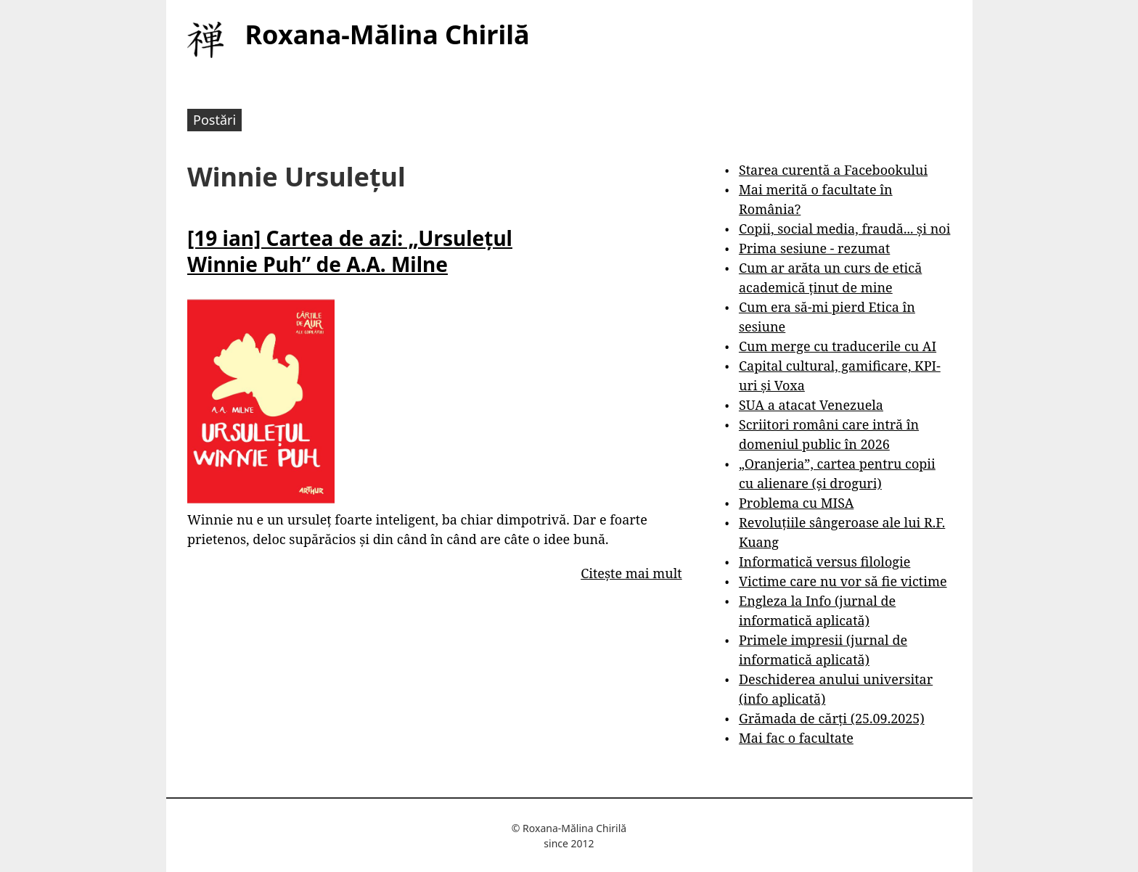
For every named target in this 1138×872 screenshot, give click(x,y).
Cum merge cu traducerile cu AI (837, 346)
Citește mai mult (631, 573)
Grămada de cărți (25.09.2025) (832, 718)
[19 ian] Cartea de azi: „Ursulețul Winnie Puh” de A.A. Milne (349, 251)
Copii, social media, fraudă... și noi (844, 228)
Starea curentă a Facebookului (833, 169)
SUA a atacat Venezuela (811, 405)
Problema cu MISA (796, 502)
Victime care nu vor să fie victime (843, 581)
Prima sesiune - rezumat (814, 248)
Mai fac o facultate (796, 737)
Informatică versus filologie (824, 561)
